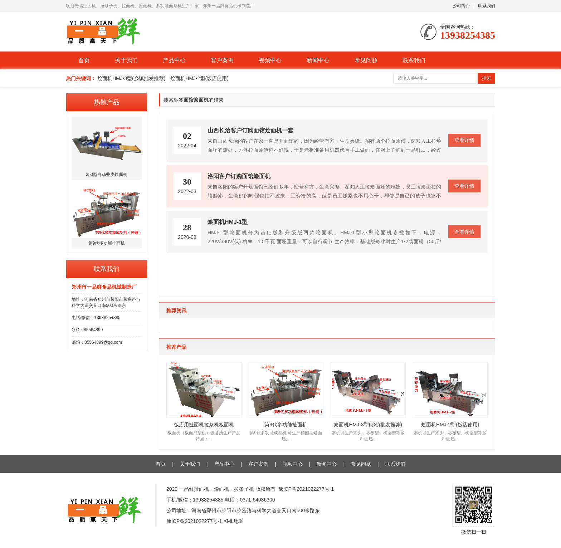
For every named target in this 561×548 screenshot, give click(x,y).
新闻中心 (318, 60)
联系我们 (486, 5)
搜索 (486, 78)
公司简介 (461, 5)
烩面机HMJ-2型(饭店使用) (199, 78)
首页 (84, 60)
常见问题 (366, 60)
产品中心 (174, 60)
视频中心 (270, 60)
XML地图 (234, 521)
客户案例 (222, 60)
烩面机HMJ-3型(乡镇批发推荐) (131, 78)
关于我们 (126, 60)
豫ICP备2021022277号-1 (306, 489)
